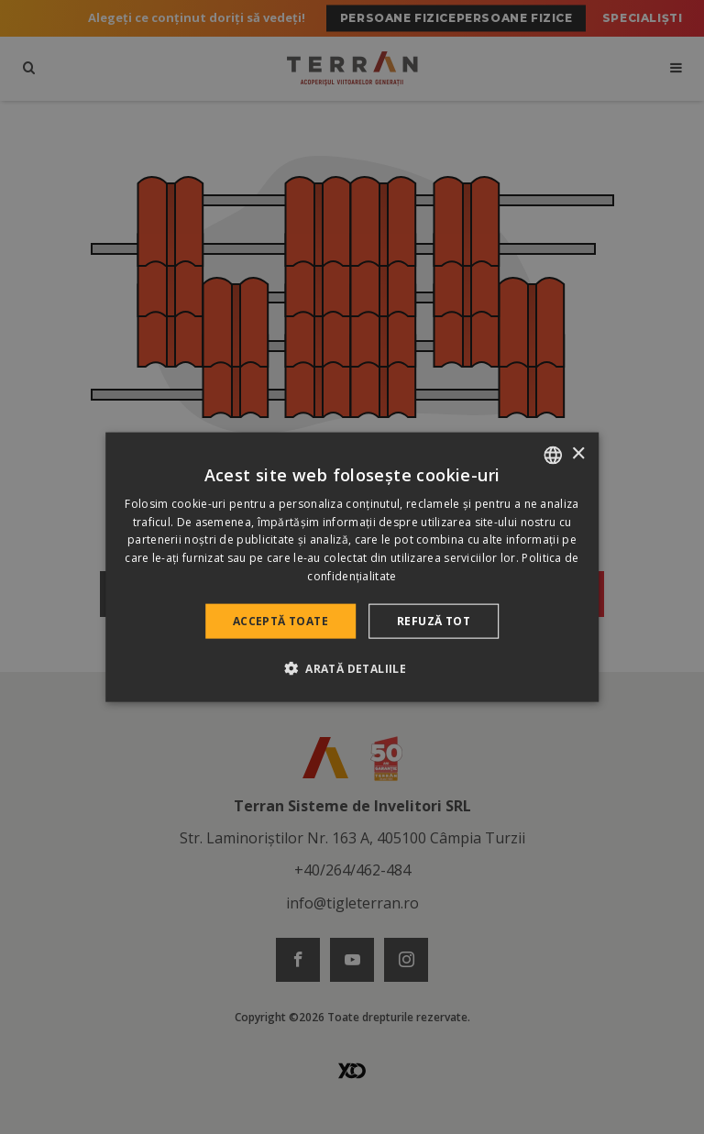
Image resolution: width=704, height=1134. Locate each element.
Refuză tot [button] (433, 620)
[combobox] (553, 455)
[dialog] (352, 567)
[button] (352, 668)
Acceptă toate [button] (280, 620)
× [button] (578, 454)
